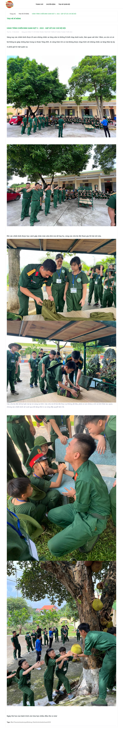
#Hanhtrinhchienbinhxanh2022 (41, 722)
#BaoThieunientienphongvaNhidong (21, 722)
